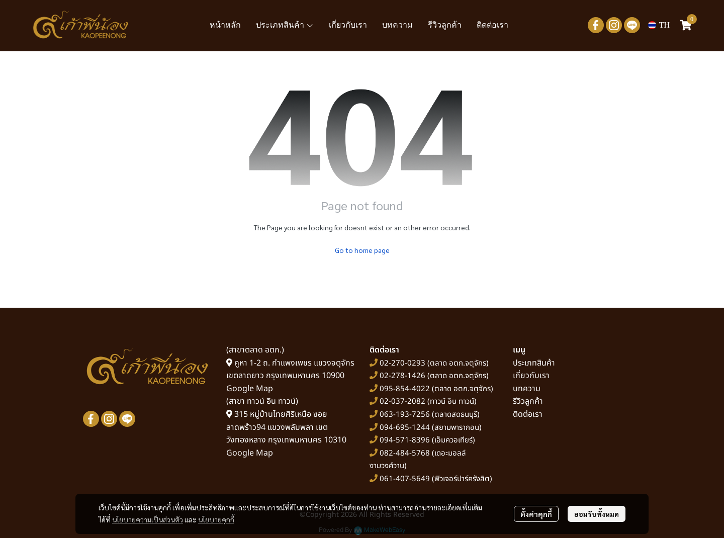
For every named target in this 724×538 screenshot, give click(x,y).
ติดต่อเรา (527, 414)
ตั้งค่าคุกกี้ (536, 513)
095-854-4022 (405, 389)
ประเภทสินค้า (534, 363)
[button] (659, 25)
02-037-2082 (402, 401)
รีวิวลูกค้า (528, 401)
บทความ (526, 389)
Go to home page (362, 249)
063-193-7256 (405, 414)
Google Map (249, 389)
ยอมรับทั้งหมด (596, 513)
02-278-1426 (402, 376)
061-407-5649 (405, 479)
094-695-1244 (405, 427)
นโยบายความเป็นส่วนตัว (147, 519)
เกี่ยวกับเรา (531, 376)
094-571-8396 (405, 440)
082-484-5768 (405, 453)
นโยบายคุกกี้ (216, 519)
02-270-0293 (401, 363)
